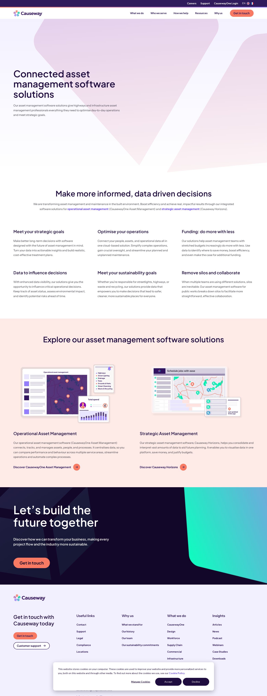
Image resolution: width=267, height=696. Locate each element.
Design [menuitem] (171, 585)
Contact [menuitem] (81, 579)
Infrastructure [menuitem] (175, 613)
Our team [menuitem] (127, 592)
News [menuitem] (215, 585)
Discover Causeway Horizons (162, 421)
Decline (196, 681)
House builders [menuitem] (85, 657)
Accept (168, 681)
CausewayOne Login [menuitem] (226, 3)
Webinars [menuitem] (217, 599)
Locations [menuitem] (82, 606)
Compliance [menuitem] (83, 599)
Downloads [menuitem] (219, 613)
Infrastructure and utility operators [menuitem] (96, 651)
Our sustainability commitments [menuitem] (140, 599)
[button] (70, 370)
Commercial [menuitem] (174, 606)
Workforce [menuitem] (173, 592)
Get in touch (241, 13)
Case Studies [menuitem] (220, 606)
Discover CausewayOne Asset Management (45, 421)
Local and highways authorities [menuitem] (94, 644)
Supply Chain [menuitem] (174, 599)
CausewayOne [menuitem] (175, 579)
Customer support (31, 600)
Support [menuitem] (205, 3)
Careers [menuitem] (191, 3)
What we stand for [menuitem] (132, 579)
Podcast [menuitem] (217, 592)
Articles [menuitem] (217, 579)
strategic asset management (181, 163)
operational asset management (88, 163)
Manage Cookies (140, 681)
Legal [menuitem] (79, 592)
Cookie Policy (177, 673)
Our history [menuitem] (128, 585)
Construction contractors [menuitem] (91, 637)
